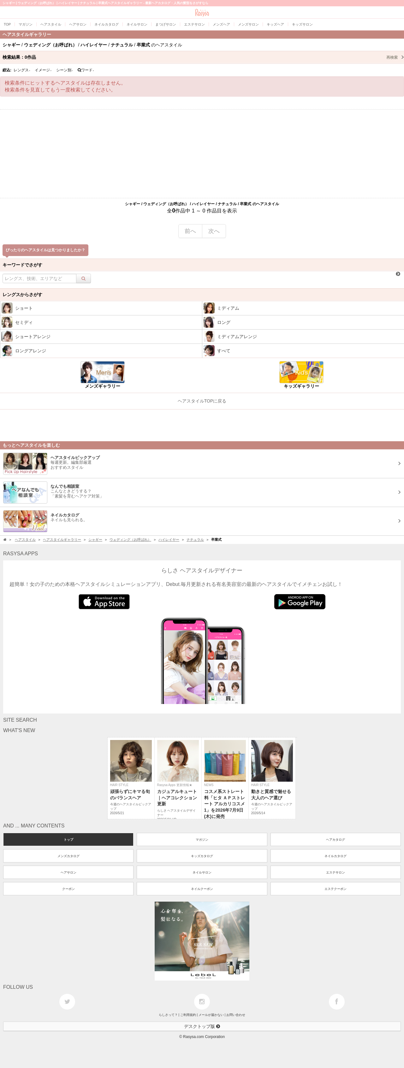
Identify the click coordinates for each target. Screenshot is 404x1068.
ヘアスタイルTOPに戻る (202, 400)
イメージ (43, 70)
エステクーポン (335, 889)
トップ (68, 839)
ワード (86, 70)
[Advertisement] (202, 154)
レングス (22, 70)
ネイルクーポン (202, 889)
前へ (190, 231)
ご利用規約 (188, 1015)
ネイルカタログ (335, 856)
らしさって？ (168, 1015)
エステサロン (335, 872)
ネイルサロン (202, 872)
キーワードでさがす (22, 264)
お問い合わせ (235, 1015)
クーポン (68, 889)
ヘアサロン (68, 872)
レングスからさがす (22, 294)
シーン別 (64, 70)
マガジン (202, 839)
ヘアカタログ (335, 839)
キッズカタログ (202, 856)
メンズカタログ (68, 856)
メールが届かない (211, 1015)
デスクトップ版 (202, 1026)
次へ (214, 231)
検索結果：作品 (203, 57)
